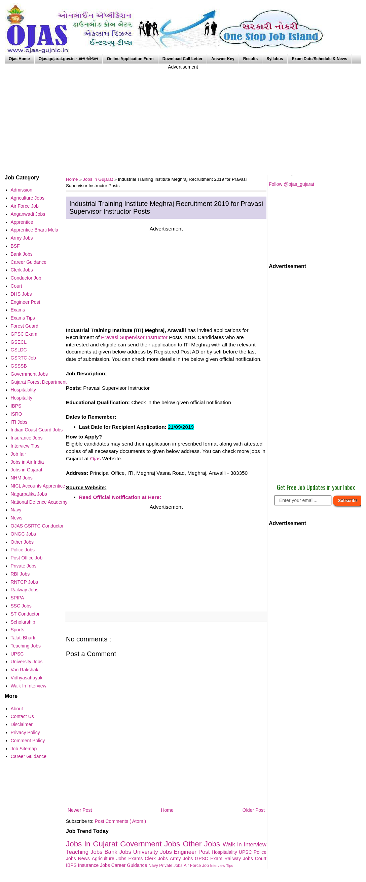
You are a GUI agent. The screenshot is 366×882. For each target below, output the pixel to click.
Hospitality (22, 398)
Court (260, 858)
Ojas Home (19, 58)
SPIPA (17, 597)
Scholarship (23, 622)
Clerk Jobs (157, 858)
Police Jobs (23, 549)
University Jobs (153, 852)
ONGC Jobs (23, 534)
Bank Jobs (118, 852)
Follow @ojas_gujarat (291, 184)
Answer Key (222, 58)
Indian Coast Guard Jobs (37, 429)
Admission (22, 190)
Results (250, 58)
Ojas (95, 458)
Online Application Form (130, 58)
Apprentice (22, 222)
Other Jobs (203, 844)
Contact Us (22, 716)
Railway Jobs (239, 858)
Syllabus (274, 58)
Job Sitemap (24, 748)
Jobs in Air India (27, 462)
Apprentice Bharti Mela (35, 230)
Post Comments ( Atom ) (120, 821)
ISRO (16, 414)
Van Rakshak (24, 669)
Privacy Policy (25, 732)
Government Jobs (151, 844)
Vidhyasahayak (27, 677)
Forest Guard (24, 326)
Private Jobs (171, 865)
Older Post (254, 810)
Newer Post (80, 810)
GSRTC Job (23, 358)
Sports (17, 629)
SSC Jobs (21, 605)
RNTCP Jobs (24, 582)
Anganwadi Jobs (28, 214)
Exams (137, 858)
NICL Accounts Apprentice (38, 486)
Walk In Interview (244, 844)
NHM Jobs (22, 477)
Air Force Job (197, 865)
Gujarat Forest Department (39, 382)
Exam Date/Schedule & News (319, 58)
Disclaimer (22, 724)
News (85, 858)
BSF (15, 246)
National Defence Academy (39, 502)
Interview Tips (221, 866)
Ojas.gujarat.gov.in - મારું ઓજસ (68, 58)
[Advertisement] (183, 118)
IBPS (72, 865)
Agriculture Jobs (110, 858)
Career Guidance (130, 865)
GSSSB (19, 366)
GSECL (19, 342)
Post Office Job (27, 557)
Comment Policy (28, 740)
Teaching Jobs (85, 852)
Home (167, 810)
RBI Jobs (20, 574)
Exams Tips (23, 318)
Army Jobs (182, 858)
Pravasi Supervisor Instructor (134, 337)
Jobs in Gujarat (98, 179)
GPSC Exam (209, 858)
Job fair (18, 454)
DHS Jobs (21, 294)
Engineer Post (193, 852)
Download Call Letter (182, 58)
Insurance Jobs (94, 865)
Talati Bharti (23, 637)
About (17, 708)
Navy (153, 865)
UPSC (246, 852)
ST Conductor (25, 614)
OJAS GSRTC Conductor (37, 526)
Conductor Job (26, 278)
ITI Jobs (19, 422)
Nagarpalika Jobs (29, 494)
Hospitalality (225, 852)
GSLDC (19, 349)
